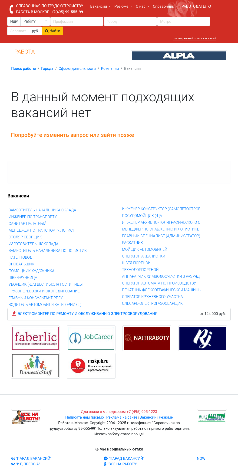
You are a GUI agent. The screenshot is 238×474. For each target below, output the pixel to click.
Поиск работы (23, 68)
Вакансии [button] (99, 6)
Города (47, 68)
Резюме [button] (121, 6)
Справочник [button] (164, 6)
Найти (52, 31)
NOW (201, 458)
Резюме (166, 417)
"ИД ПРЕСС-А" (25, 464)
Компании (110, 68)
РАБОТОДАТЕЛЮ (196, 6)
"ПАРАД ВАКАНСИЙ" (31, 458)
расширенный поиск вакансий (194, 38)
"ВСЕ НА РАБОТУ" (121, 464)
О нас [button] (141, 6)
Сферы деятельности (77, 68)
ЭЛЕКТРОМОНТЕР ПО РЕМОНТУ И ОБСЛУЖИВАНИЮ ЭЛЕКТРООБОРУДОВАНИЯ (87, 313)
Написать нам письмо (84, 417)
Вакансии (148, 417)
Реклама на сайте (121, 417)
